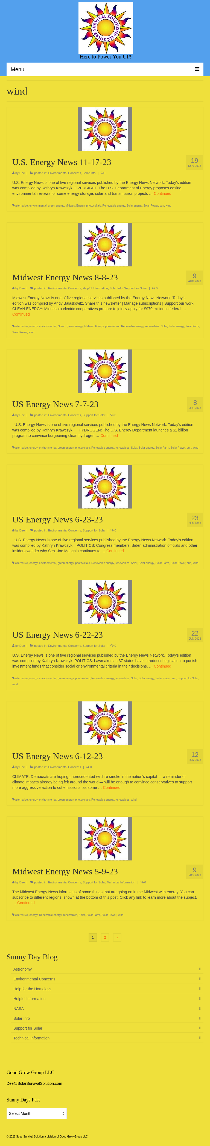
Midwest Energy (75, 205)
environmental (37, 205)
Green (61, 326)
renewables (152, 326)
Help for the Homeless (32, 989)
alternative (21, 205)
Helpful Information (95, 288)
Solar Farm (192, 326)
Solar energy (134, 205)
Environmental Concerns (64, 173)
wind (168, 205)
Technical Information (121, 882)
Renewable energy (114, 205)
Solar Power (150, 205)
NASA (18, 1008)
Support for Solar (135, 288)
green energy (56, 205)
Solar (164, 326)
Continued (162, 193)
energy (33, 326)
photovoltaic (93, 205)
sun (162, 205)
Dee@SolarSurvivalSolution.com (34, 1083)
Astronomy (22, 969)
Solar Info (89, 173)
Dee (22, 173)
